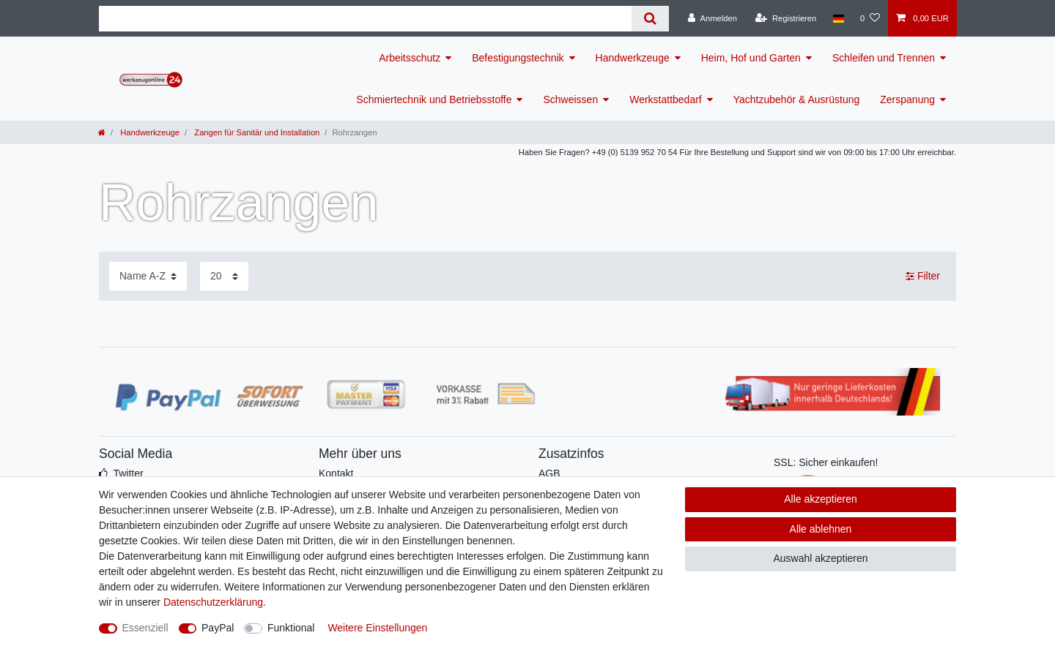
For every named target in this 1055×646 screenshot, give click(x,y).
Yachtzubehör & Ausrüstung (796, 99)
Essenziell (145, 628)
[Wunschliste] (870, 18)
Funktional (291, 628)
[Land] (837, 18)
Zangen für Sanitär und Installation (255, 132)
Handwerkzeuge (633, 58)
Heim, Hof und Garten (751, 58)
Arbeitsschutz (409, 58)
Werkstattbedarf (665, 99)
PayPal (217, 628)
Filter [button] (923, 276)
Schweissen (570, 99)
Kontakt (336, 473)
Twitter (128, 473)
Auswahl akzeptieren (820, 558)
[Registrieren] (785, 18)
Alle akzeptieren (820, 499)
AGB (549, 473)
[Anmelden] (712, 18)
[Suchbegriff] (365, 18)
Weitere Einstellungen (377, 628)
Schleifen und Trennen (883, 58)
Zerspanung (907, 99)
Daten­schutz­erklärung (213, 602)
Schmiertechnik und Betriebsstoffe (433, 99)
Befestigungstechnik (517, 58)
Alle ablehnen (821, 529)
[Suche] (650, 18)
